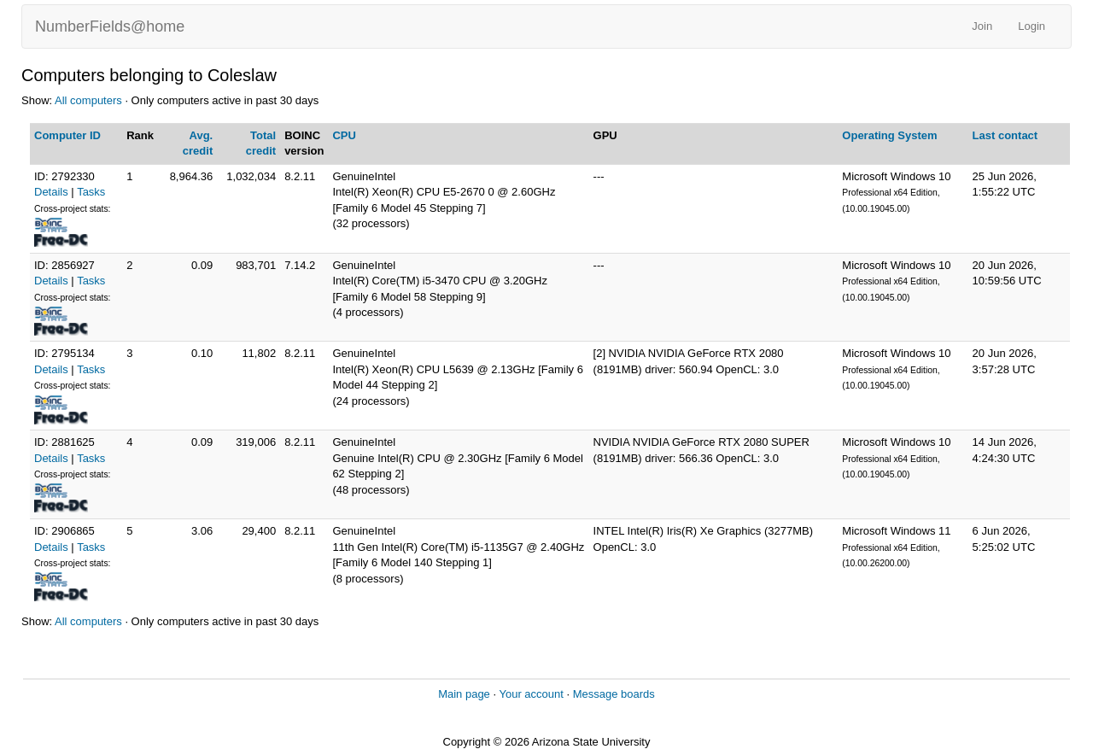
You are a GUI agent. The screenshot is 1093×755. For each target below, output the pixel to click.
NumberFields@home (109, 26)
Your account (531, 694)
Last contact (1005, 135)
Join (982, 26)
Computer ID (67, 135)
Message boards (614, 694)
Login (1031, 26)
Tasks (91, 191)
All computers (88, 100)
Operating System (889, 135)
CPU (343, 135)
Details (51, 191)
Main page (464, 694)
